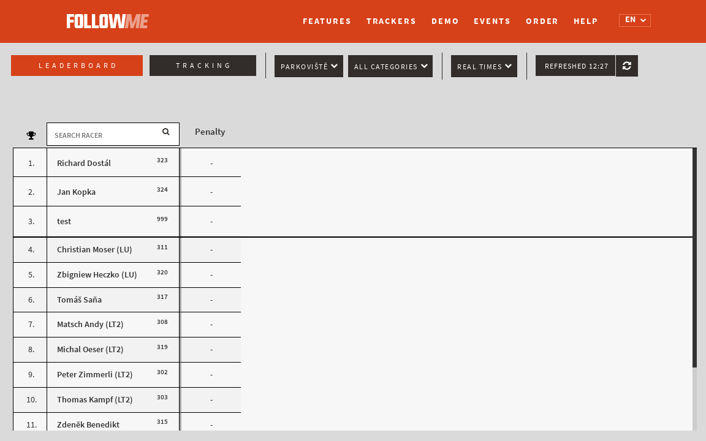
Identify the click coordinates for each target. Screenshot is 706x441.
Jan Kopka (76, 192)
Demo (445, 21)
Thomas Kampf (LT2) (95, 399)
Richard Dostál (84, 163)
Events (492, 21)
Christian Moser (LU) (94, 249)
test (64, 221)
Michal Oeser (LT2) (90, 349)
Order (543, 21)
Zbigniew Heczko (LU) (97, 275)
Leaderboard (78, 65)
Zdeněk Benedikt (88, 425)
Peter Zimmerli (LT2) (95, 374)
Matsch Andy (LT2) (90, 324)
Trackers (391, 21)
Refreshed (577, 66)
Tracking (204, 65)
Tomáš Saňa (79, 300)
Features (327, 21)
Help (586, 21)
